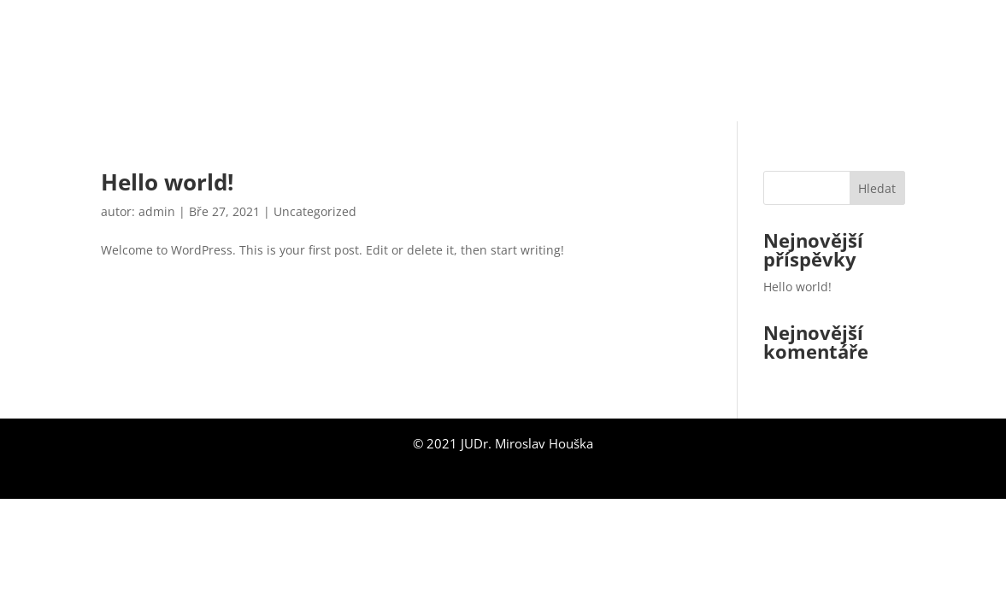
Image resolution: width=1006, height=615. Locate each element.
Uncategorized (315, 211)
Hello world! (167, 182)
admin (156, 211)
